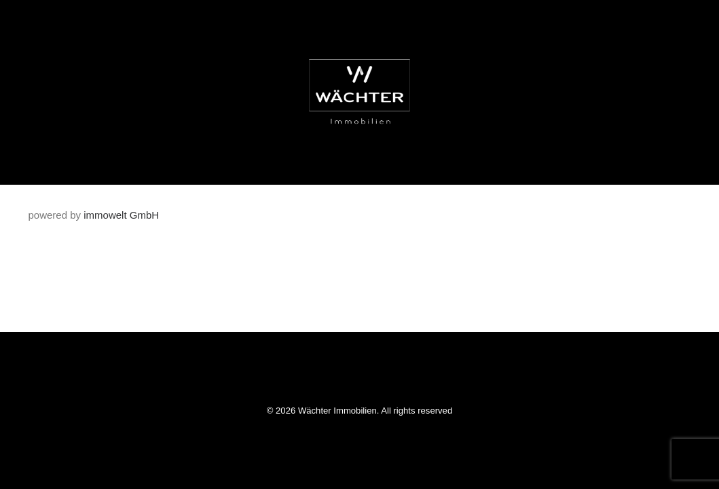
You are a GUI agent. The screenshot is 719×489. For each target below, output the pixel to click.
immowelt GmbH (121, 215)
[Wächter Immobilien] (360, 92)
